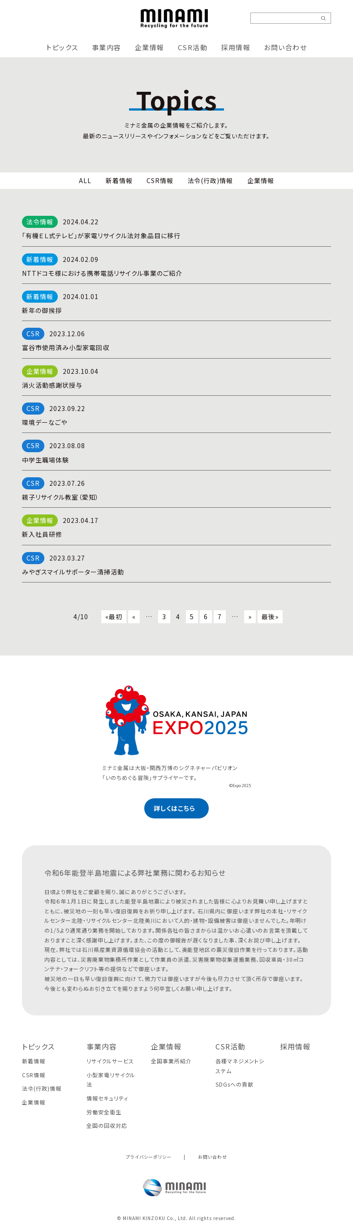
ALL (85, 180)
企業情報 (149, 47)
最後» (270, 616)
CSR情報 (159, 180)
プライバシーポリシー (149, 1156)
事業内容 (106, 47)
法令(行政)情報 (210, 180)
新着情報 (119, 180)
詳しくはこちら (174, 808)
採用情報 (235, 47)
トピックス (62, 47)
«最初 (113, 616)
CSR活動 (193, 47)
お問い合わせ (285, 47)
